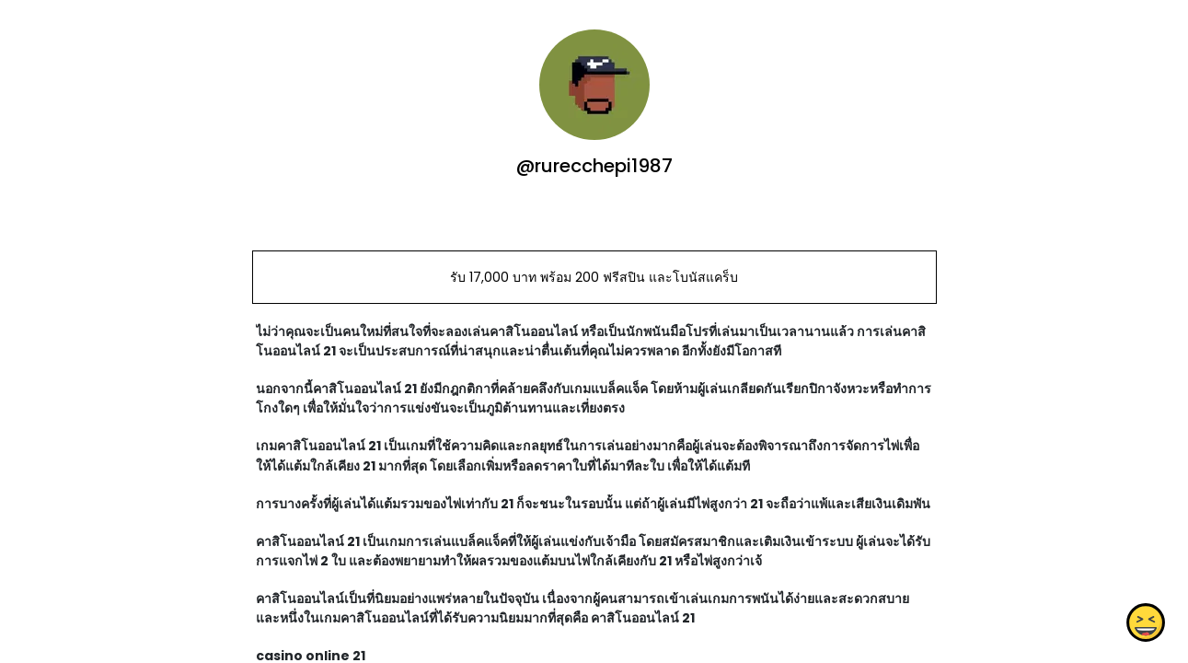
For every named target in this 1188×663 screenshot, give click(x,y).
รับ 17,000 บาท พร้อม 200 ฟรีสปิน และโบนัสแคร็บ (594, 277)
